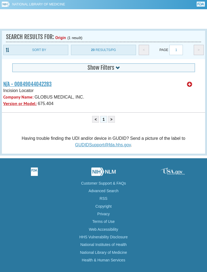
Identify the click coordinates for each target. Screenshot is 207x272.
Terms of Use (103, 221)
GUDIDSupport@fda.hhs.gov (103, 145)
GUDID (103, 19)
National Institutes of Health (103, 244)
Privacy (103, 214)
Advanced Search (104, 191)
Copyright (103, 206)
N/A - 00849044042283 (27, 84)
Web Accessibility (103, 229)
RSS (104, 198)
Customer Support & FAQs (103, 183)
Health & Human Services (103, 260)
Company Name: (18, 97)
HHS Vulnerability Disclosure (103, 237)
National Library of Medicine (38, 4)
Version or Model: (20, 103)
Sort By (39, 50)
